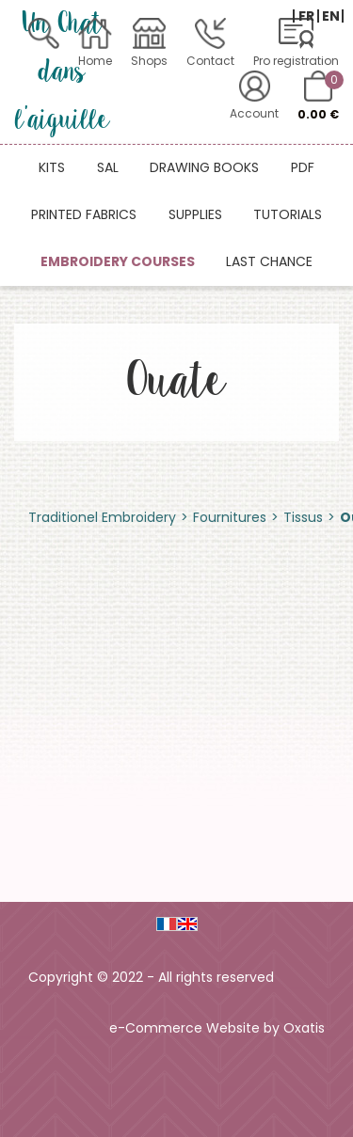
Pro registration (296, 61)
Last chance (269, 261)
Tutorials (287, 214)
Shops (149, 61)
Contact (210, 61)
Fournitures (229, 517)
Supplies (195, 214)
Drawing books (204, 167)
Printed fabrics (83, 214)
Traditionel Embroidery (102, 517)
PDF (302, 167)
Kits (52, 167)
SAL (108, 167)
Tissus (303, 517)
